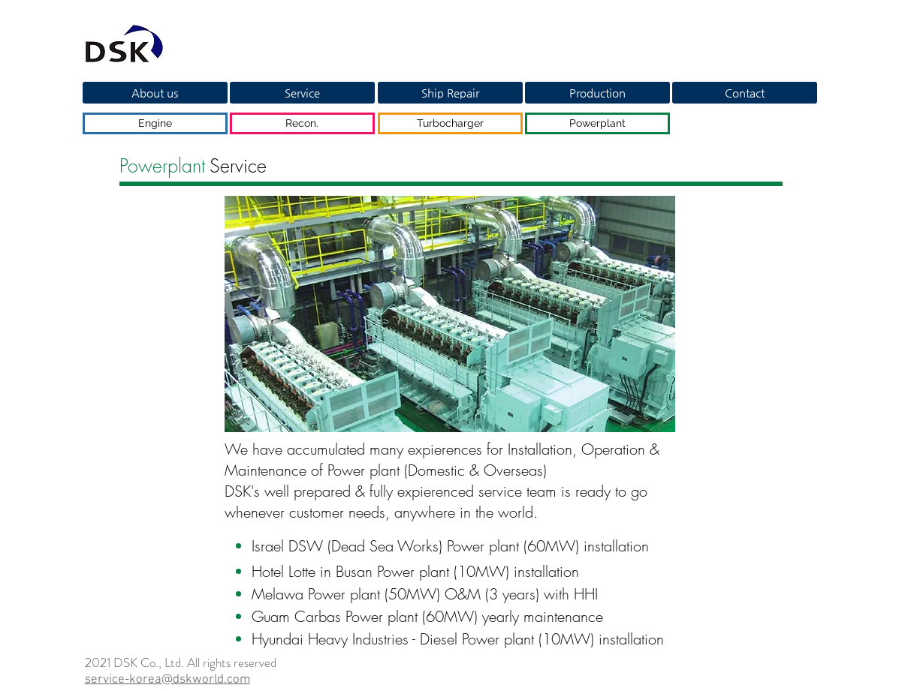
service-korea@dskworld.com (167, 679)
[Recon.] (302, 123)
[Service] (302, 93)
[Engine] (155, 123)
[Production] (597, 93)
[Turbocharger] (450, 123)
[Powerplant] (597, 123)
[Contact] (744, 93)
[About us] (155, 93)
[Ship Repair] (450, 93)
